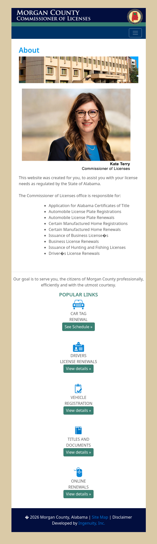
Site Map (100, 517)
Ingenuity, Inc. (91, 523)
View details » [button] (78, 368)
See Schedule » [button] (79, 326)
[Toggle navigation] (135, 32)
